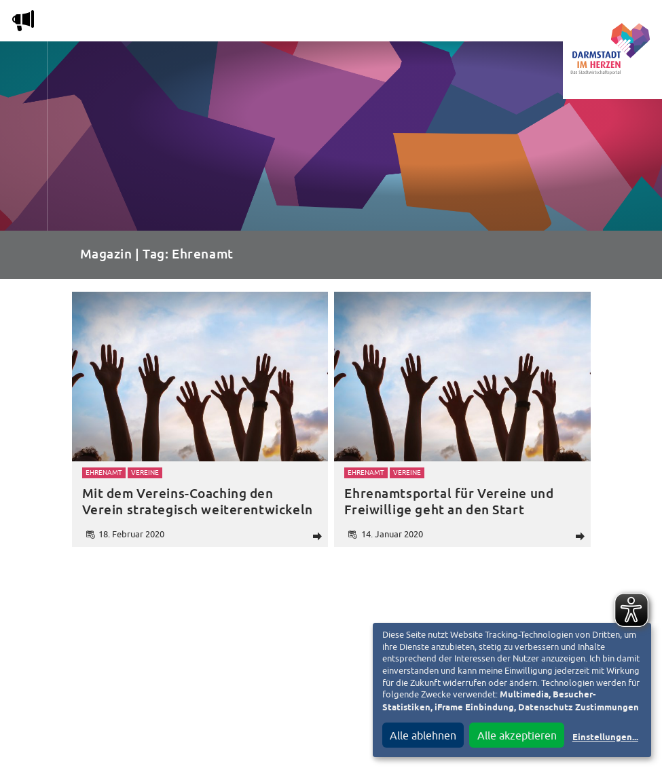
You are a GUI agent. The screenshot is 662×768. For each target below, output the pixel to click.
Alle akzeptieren (517, 735)
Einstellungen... (605, 738)
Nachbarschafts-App (367, 23)
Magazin (135, 23)
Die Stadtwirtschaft (234, 23)
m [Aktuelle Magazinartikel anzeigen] (23, 20)
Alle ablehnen (423, 735)
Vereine (529, 23)
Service (464, 23)
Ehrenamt (104, 472)
